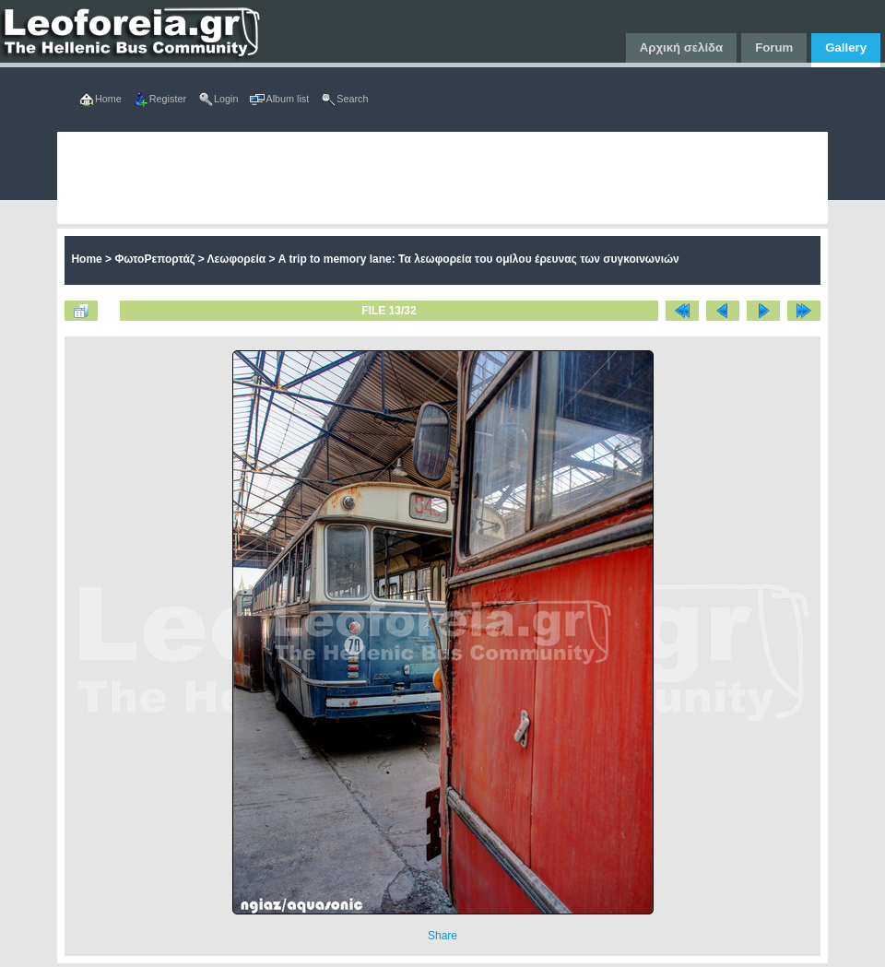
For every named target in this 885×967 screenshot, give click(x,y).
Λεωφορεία (236, 259)
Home (86, 259)
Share (442, 935)
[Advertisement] (322, 178)
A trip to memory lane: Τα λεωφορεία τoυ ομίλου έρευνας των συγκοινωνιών (478, 259)
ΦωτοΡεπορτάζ (154, 259)
